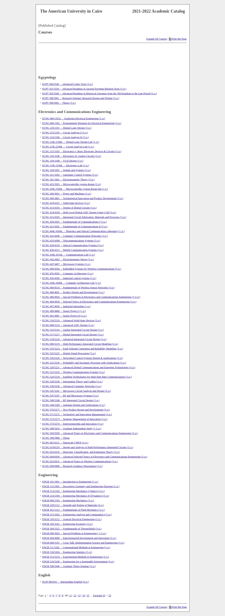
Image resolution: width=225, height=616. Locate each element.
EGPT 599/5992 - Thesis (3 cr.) (59, 102)
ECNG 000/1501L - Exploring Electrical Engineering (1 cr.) (73, 118)
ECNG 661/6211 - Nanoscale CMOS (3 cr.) (65, 442)
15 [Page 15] (88, 595)
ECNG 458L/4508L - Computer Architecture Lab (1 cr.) (71, 282)
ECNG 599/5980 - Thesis (56, 437)
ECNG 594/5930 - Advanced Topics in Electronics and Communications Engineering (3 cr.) (90, 433)
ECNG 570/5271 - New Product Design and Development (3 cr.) (76, 409)
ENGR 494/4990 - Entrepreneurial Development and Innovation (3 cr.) (79, 538)
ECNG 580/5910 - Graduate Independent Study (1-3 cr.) (71, 428)
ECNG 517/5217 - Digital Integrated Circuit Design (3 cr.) (73, 334)
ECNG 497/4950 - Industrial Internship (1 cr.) (66, 306)
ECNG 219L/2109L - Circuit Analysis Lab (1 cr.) (68, 146)
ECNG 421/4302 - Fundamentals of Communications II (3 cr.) (74, 226)
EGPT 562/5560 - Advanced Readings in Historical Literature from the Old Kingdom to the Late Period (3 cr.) (99, 93)
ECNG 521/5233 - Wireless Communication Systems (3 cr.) (73, 372)
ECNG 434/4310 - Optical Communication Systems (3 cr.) (73, 245)
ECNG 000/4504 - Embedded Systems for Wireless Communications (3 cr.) (81, 268)
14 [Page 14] (83, 595)
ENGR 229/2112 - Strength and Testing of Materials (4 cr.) (73, 505)
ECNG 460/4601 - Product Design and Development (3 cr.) (73, 292)
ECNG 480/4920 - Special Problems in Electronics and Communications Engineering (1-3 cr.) (91, 297)
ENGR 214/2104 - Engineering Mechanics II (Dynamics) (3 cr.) (75, 495)
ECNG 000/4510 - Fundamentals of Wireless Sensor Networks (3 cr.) (78, 287)
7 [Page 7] (56, 595)
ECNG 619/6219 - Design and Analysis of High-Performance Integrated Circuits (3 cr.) (87, 447)
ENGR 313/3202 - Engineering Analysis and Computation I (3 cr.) (77, 514)
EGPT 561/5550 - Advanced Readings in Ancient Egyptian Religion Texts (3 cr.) (84, 88)
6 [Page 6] (53, 595)
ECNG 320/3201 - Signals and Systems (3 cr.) (66, 170)
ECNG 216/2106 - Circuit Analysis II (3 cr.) (65, 137)
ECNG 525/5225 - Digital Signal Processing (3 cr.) (69, 353)
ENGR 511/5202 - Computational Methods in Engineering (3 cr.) (76, 547)
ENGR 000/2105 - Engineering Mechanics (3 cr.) (68, 500)
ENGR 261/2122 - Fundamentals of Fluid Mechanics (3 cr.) (73, 509)
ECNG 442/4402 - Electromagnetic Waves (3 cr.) (68, 259)
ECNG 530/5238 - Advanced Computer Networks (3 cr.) (71, 386)
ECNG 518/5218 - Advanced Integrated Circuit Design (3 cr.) (74, 339)
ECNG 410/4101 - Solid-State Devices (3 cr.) (66, 203)
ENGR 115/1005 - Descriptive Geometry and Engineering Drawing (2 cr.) (80, 486)
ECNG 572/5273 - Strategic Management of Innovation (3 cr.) (74, 419)
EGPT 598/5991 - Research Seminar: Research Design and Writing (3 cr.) (80, 98)
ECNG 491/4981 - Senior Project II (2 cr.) (64, 315)
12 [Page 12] (75, 595)
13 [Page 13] (79, 595)
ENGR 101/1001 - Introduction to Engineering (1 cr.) (70, 481)
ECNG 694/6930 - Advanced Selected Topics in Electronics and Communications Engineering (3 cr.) (94, 456)
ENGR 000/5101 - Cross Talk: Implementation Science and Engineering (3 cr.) (83, 542)
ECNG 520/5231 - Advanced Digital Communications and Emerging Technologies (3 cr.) (88, 367)
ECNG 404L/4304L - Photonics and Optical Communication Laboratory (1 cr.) (83, 231)
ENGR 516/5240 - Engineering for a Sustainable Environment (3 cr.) (78, 561)
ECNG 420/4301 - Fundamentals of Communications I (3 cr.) (74, 221)
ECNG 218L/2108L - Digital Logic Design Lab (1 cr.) (70, 141)
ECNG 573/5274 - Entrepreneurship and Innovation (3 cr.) (73, 423)
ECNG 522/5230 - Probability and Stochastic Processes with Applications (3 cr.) (84, 362)
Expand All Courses (156, 38)
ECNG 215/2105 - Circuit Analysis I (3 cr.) (65, 132)
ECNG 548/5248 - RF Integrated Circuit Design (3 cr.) (71, 400)
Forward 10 (99, 595)
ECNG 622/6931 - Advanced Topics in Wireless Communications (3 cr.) (80, 461)
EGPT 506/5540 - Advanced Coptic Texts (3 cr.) (67, 84)
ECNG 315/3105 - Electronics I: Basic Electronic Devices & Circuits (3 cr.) (81, 151)
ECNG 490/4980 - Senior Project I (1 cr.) (64, 311)
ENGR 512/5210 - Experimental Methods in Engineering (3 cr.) (75, 556)
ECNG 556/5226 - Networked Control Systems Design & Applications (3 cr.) (82, 358)
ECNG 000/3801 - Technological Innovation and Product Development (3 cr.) (83, 198)
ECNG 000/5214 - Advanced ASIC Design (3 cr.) (68, 325)
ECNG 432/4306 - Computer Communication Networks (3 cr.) (75, 235)
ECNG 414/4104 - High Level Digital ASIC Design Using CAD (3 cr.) (79, 212)
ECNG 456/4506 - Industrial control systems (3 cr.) (69, 278)
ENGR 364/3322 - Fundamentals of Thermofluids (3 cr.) (71, 528)
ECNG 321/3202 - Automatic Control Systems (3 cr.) (70, 174)
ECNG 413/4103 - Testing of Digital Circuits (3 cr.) (69, 207)
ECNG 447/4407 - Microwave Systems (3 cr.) (66, 264)
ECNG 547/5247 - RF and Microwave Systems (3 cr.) (70, 395)
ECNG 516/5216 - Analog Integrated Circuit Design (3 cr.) (73, 329)
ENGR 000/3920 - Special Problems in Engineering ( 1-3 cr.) (74, 533)
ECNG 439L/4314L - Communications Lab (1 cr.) (68, 254)
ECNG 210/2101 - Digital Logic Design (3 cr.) (66, 127)
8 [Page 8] (59, 595)
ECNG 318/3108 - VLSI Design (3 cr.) (62, 160)
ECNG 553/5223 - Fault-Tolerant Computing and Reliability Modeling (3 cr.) (82, 348)
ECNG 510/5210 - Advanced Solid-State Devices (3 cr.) (71, 320)
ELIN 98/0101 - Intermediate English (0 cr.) (65, 581)
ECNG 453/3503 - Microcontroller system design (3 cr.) (71, 184)
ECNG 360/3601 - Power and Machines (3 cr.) (66, 193)
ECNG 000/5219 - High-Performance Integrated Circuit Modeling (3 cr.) (80, 343)
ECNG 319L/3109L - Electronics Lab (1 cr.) (65, 165)
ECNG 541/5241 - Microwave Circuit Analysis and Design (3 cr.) (76, 390)
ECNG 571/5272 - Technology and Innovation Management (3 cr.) (77, 414)
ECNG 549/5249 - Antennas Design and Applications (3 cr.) (73, 405)
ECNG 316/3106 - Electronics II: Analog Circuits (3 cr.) (71, 156)
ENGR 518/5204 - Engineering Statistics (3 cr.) (67, 552)
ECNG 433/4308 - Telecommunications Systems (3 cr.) (71, 240)
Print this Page (178, 38)
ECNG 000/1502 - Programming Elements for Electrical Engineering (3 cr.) (81, 123)
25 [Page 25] (110, 595)
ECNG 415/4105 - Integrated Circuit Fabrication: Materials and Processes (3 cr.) (84, 217)
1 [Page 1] (45, 595)
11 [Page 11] (70, 595)
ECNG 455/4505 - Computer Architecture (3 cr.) (67, 273)
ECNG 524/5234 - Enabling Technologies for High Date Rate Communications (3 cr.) (87, 376)
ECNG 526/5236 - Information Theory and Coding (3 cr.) (72, 381)
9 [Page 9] (62, 595)
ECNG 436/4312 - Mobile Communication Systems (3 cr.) (73, 250)
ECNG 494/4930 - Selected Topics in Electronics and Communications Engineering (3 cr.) (89, 301)
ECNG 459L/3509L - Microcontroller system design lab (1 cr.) (75, 188)
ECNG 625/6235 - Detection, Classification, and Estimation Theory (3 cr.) (81, 452)
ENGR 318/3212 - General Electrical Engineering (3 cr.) (71, 519)
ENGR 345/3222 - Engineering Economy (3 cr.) (67, 523)
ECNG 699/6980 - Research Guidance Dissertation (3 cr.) (72, 466)
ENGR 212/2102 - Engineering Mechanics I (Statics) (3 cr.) (73, 491)
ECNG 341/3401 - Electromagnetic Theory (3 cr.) (68, 179)
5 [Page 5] (50, 595)
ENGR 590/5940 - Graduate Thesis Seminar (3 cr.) (69, 566)
